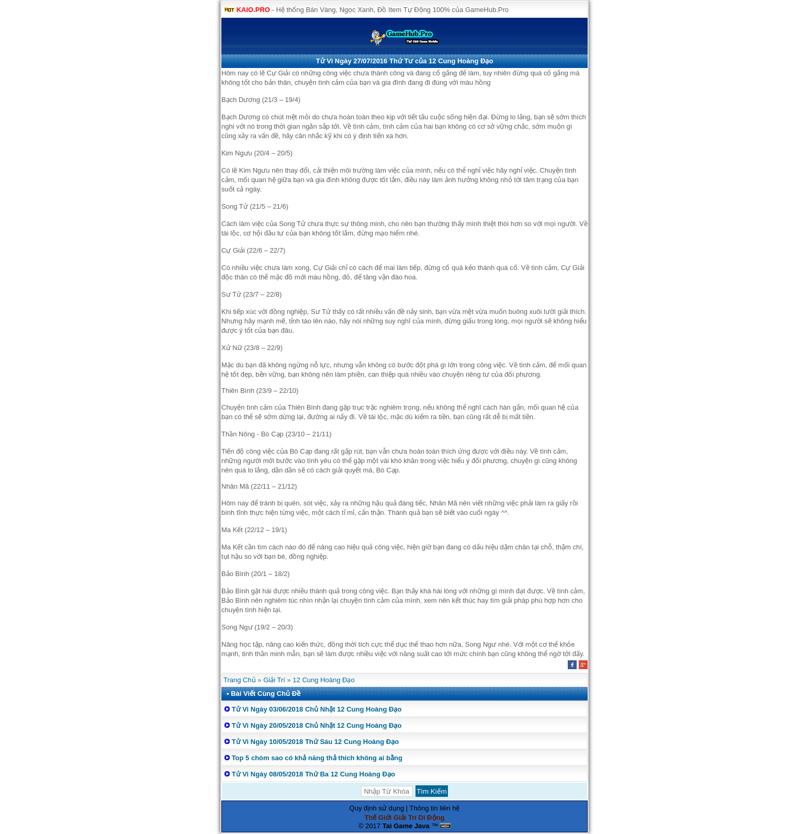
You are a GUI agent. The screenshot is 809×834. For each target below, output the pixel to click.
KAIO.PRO (253, 10)
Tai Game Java (406, 826)
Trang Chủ (239, 680)
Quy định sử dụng (377, 808)
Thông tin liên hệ (435, 808)
